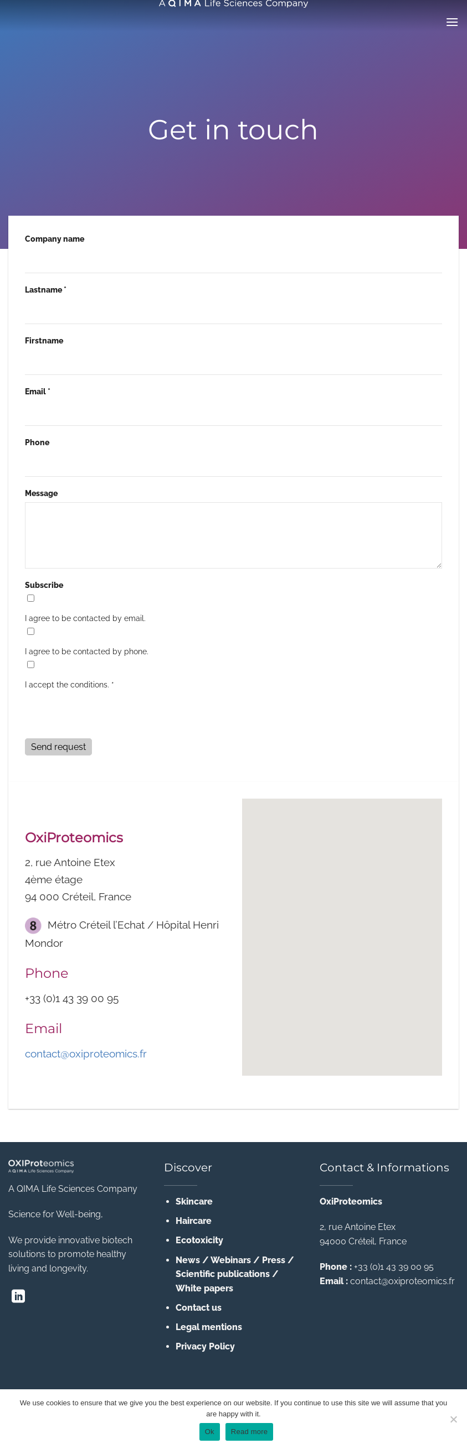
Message (41, 493)
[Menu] (452, 21)
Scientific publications (223, 1274)
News (188, 1260)
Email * (37, 391)
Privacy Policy (205, 1346)
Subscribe (44, 585)
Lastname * (45, 289)
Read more (249, 1431)
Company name (54, 238)
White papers (204, 1288)
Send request (58, 747)
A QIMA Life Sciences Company (72, 1189)
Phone (37, 442)
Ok (209, 1431)
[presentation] (109, 715)
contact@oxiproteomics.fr (86, 1053)
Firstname (44, 340)
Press (273, 1260)
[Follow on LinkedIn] (18, 1297)
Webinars (231, 1260)
